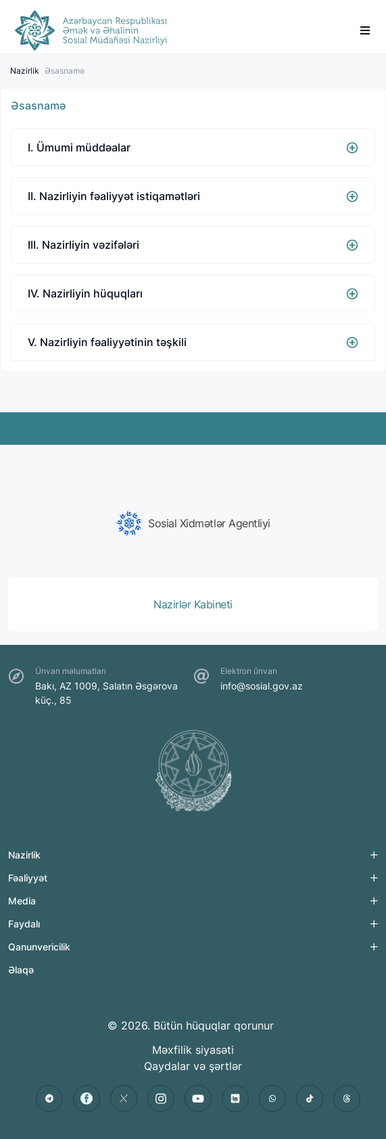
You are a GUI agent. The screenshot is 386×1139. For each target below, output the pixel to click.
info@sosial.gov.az (261, 686)
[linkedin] (235, 1098)
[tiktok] (309, 1098)
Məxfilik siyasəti (193, 1050)
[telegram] (49, 1098)
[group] (193, 523)
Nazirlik (24, 71)
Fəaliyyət (27, 877)
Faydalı (24, 923)
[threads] (346, 1098)
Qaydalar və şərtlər (193, 1066)
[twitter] (123, 1098)
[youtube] (198, 1098)
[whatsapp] (272, 1098)
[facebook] (86, 1098)
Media (22, 900)
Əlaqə (21, 969)
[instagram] (160, 1098)
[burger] (365, 30)
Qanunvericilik (39, 946)
